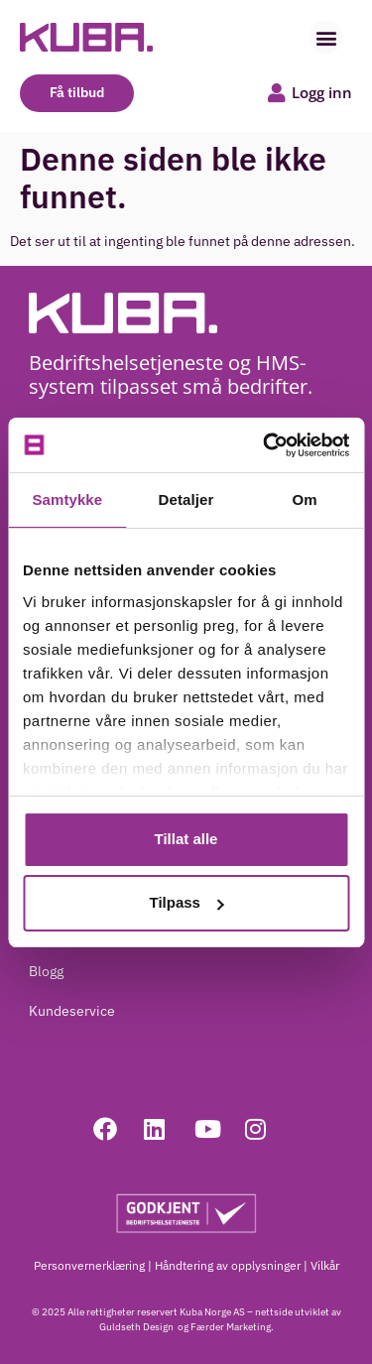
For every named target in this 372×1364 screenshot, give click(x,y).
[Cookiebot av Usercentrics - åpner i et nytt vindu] (265, 445)
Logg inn (322, 92)
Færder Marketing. (232, 1326)
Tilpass (187, 902)
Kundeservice (72, 1011)
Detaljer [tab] (186, 499)
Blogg (46, 971)
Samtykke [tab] (67, 499)
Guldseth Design (137, 1326)
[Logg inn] (277, 93)
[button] (326, 37)
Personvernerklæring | (93, 1265)
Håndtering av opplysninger (228, 1265)
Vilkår (324, 1265)
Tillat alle (186, 838)
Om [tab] (305, 499)
